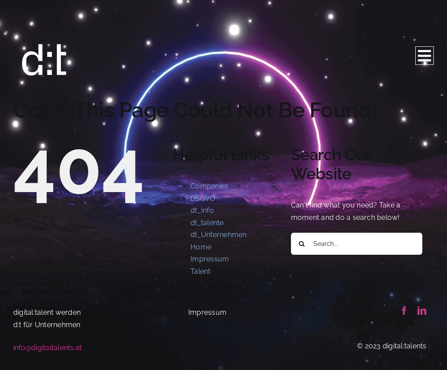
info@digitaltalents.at (47, 348)
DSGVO (202, 198)
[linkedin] (421, 310)
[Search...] (356, 244)
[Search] (302, 244)
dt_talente (207, 223)
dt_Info (202, 210)
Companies (209, 186)
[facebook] (404, 310)
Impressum (209, 259)
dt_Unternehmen (218, 234)
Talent (200, 271)
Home (200, 247)
